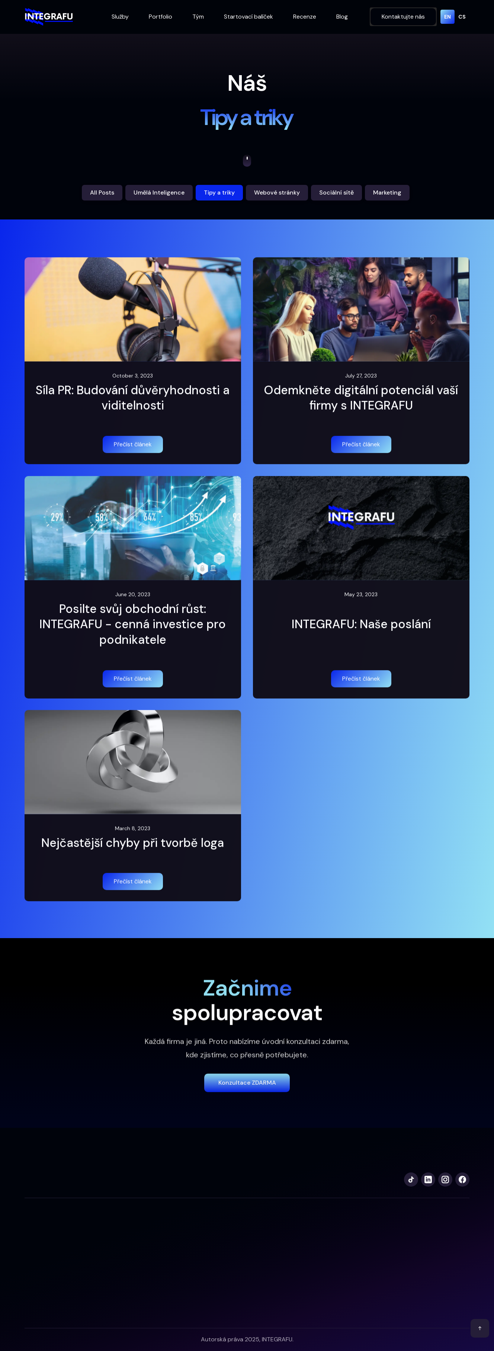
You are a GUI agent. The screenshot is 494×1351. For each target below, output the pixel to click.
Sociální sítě (336, 192)
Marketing (387, 192)
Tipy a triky (219, 192)
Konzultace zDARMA (247, 1089)
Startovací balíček (248, 16)
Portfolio (160, 16)
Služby (120, 16)
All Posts (102, 192)
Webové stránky (277, 192)
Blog (342, 16)
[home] (49, 16)
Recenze (304, 16)
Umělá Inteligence (159, 192)
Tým (198, 16)
